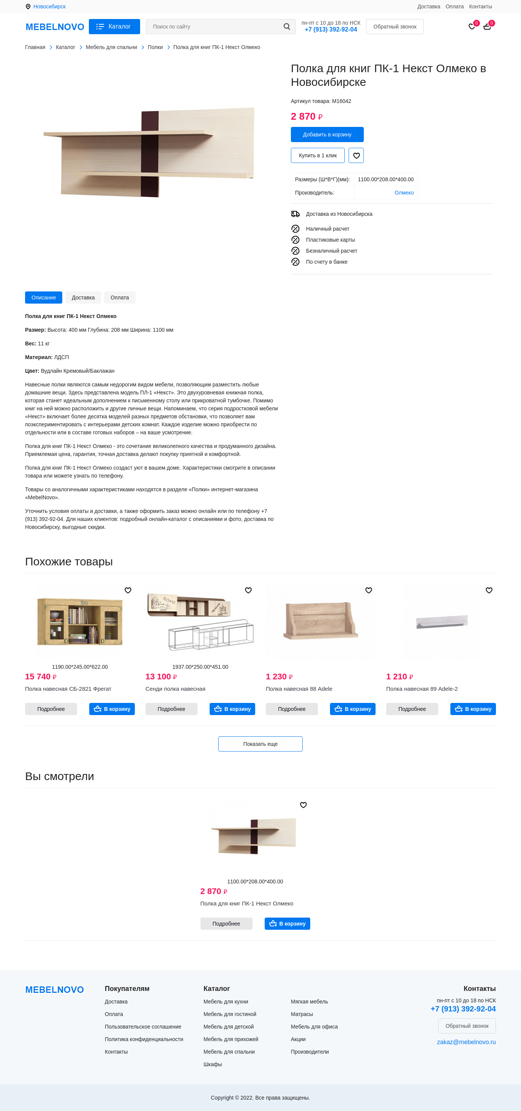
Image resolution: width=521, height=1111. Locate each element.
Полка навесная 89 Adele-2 (422, 688)
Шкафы (213, 1064)
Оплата (454, 6)
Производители (310, 1052)
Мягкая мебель (309, 1002)
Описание (44, 297)
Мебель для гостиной (230, 1014)
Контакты (480, 6)
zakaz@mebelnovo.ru (466, 1042)
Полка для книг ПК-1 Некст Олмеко (247, 903)
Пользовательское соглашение (143, 1027)
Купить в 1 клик (318, 155)
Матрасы (302, 1014)
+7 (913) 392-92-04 (331, 29)
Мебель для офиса (314, 1027)
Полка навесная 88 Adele (299, 688)
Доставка (428, 6)
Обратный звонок (395, 27)
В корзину (117, 709)
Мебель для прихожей (231, 1039)
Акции (298, 1039)
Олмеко (404, 193)
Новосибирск (49, 6)
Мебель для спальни (229, 1052)
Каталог (120, 26)
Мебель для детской (229, 1027)
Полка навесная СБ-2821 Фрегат (68, 688)
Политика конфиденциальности (144, 1039)
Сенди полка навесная (175, 688)
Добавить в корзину (327, 134)
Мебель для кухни (226, 1002)
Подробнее (51, 709)
